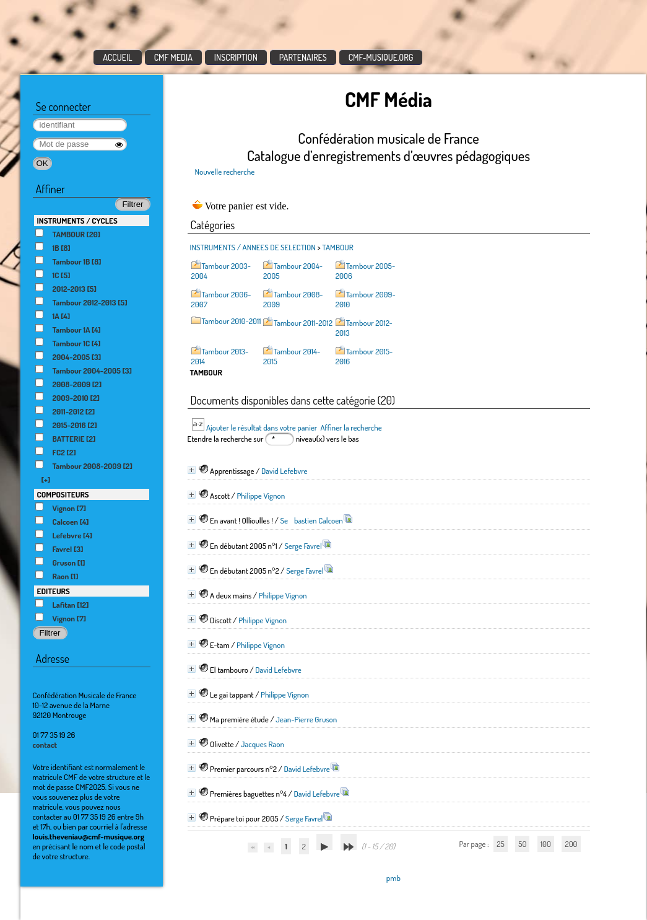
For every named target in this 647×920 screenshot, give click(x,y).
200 (571, 844)
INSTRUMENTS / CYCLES (77, 221)
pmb (393, 878)
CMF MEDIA (173, 57)
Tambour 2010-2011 (231, 321)
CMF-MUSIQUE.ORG (381, 57)
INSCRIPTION (236, 57)
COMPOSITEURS (63, 494)
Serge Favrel (303, 546)
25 (500, 844)
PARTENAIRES (303, 57)
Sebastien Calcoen (311, 520)
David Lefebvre (284, 471)
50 (522, 844)
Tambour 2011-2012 (303, 323)
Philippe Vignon (261, 496)
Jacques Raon (262, 744)
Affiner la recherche (350, 427)
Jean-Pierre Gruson (306, 719)
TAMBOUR (337, 247)
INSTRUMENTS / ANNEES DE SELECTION (253, 247)
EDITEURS (53, 591)
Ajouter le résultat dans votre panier (261, 427)
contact (45, 745)
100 (546, 844)
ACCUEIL (117, 57)
